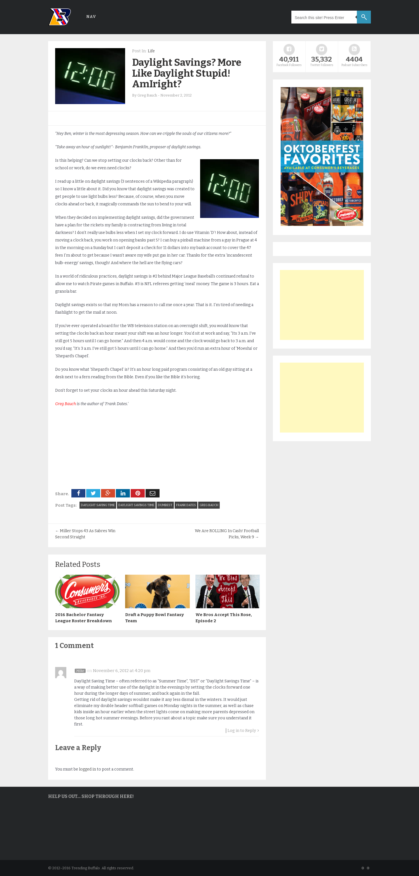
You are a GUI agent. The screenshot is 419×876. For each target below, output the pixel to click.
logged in (87, 769)
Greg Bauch (65, 403)
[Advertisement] (322, 305)
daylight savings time (136, 505)
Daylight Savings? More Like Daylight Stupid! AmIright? (186, 73)
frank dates (186, 505)
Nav (91, 16)
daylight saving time (98, 505)
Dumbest (165, 505)
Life (151, 51)
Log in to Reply (242, 730)
